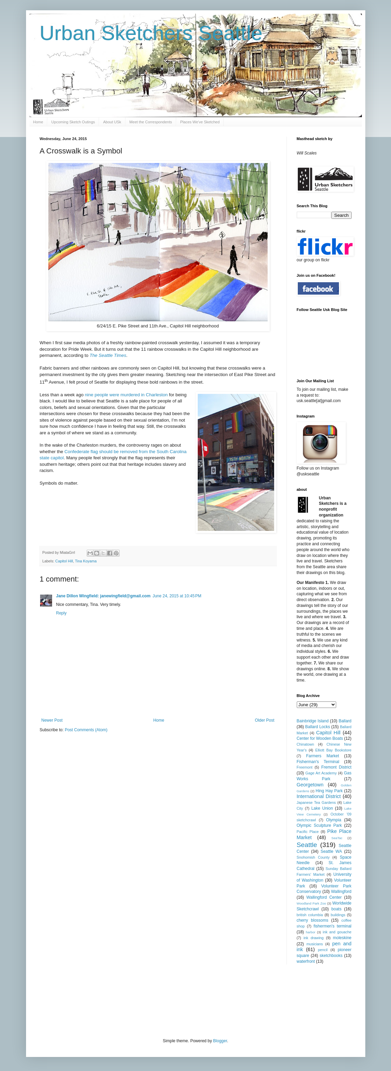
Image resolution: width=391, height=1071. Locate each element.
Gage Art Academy (321, 773)
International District (319, 796)
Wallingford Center (324, 897)
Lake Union (322, 808)
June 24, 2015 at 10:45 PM (176, 596)
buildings (338, 915)
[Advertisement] (164, 1000)
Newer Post (52, 720)
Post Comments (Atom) (86, 729)
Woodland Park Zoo (311, 903)
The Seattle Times (107, 355)
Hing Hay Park (329, 790)
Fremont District (336, 767)
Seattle (307, 844)
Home (38, 122)
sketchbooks (331, 955)
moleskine (342, 937)
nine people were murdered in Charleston (126, 394)
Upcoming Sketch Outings (73, 122)
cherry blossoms (313, 920)
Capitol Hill (64, 561)
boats (336, 909)
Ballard (345, 721)
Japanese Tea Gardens (316, 802)
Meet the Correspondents (151, 122)
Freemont (305, 767)
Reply (61, 613)
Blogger (220, 1040)
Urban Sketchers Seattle (151, 33)
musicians (314, 944)
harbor (310, 932)
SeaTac (336, 838)
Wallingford (341, 891)
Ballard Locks (317, 726)
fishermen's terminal (332, 926)
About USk (112, 122)
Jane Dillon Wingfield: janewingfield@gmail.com (103, 596)
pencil (323, 950)
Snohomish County (313, 857)
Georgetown (310, 784)
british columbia (310, 915)
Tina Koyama (86, 561)
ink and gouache (337, 932)
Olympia (333, 820)
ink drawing (314, 938)
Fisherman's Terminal (318, 761)
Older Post (264, 720)
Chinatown (305, 744)
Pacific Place (308, 832)
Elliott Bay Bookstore (333, 750)
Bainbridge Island (313, 721)
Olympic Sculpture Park (319, 825)
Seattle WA (331, 851)
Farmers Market (322, 756)
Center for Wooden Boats (320, 738)
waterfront (306, 961)
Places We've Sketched (200, 122)
